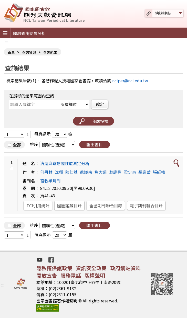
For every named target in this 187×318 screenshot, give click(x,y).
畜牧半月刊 (50, 181)
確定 (100, 104)
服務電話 (70, 275)
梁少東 (130, 172)
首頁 (11, 52)
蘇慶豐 (115, 172)
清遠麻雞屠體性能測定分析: (65, 163)
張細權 (159, 172)
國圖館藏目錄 (69, 205)
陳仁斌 (71, 172)
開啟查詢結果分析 (29, 33)
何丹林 (46, 172)
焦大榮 (101, 172)
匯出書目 (94, 144)
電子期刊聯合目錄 (146, 205)
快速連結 (163, 13)
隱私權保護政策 (54, 268)
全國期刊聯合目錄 (105, 205)
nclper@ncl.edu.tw (130, 80)
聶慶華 (144, 172)
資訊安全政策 (91, 268)
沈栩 (59, 172)
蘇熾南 (86, 172)
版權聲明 (95, 275)
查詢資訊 (29, 52)
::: (6, 41)
